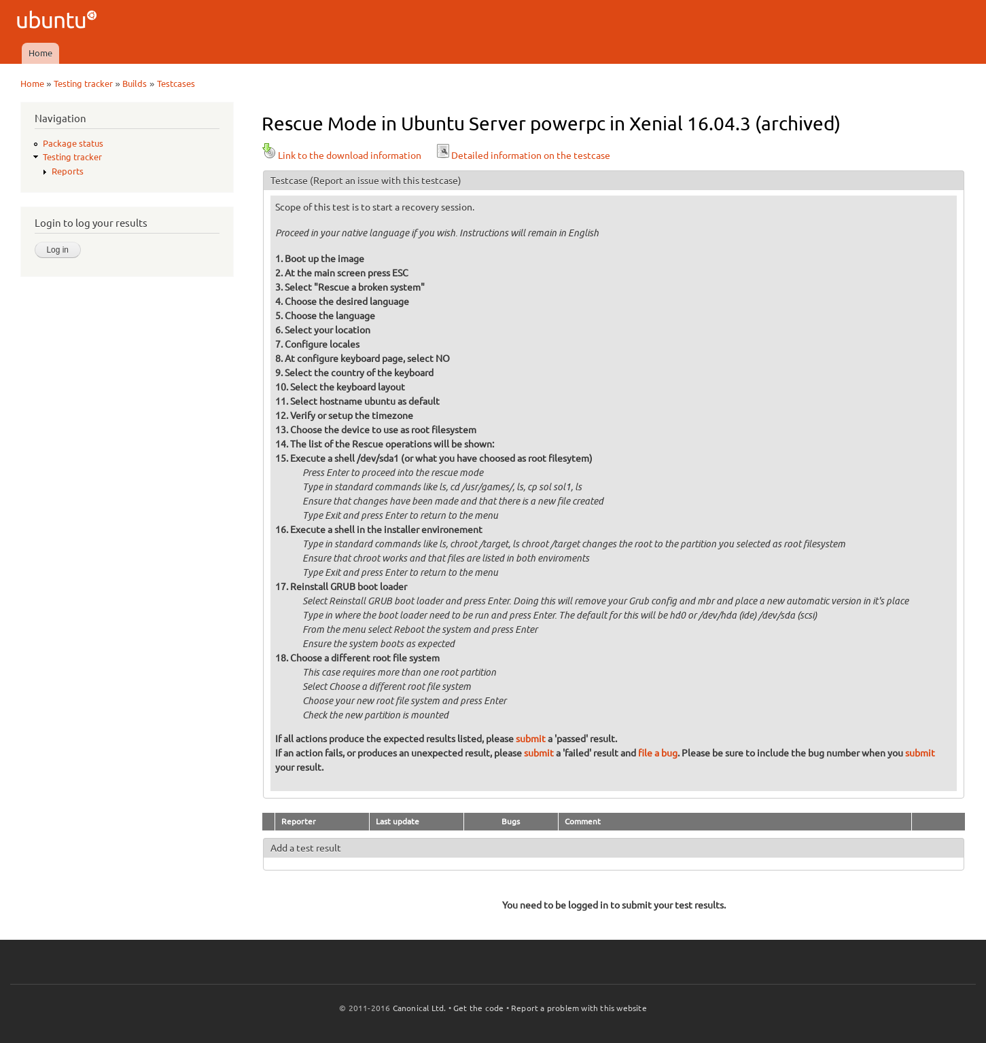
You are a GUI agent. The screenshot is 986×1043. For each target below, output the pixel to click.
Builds (134, 83)
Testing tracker (83, 83)
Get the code (478, 1008)
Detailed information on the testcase (522, 155)
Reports (68, 171)
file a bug (657, 753)
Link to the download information (341, 155)
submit (531, 738)
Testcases (176, 83)
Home (40, 53)
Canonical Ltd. (419, 1008)
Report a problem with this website (579, 1008)
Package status (73, 143)
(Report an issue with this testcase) (385, 180)
